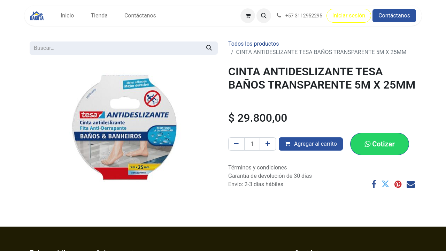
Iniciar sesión (348, 15)
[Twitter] (385, 184)
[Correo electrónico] (411, 184)
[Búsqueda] (209, 48)
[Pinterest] (398, 184)
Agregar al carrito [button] (311, 143)
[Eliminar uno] (236, 144)
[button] (263, 15)
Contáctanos (394, 15)
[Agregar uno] (268, 144)
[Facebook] (373, 184)
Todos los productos (253, 43)
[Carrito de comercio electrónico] (247, 15)
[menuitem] (67, 16)
